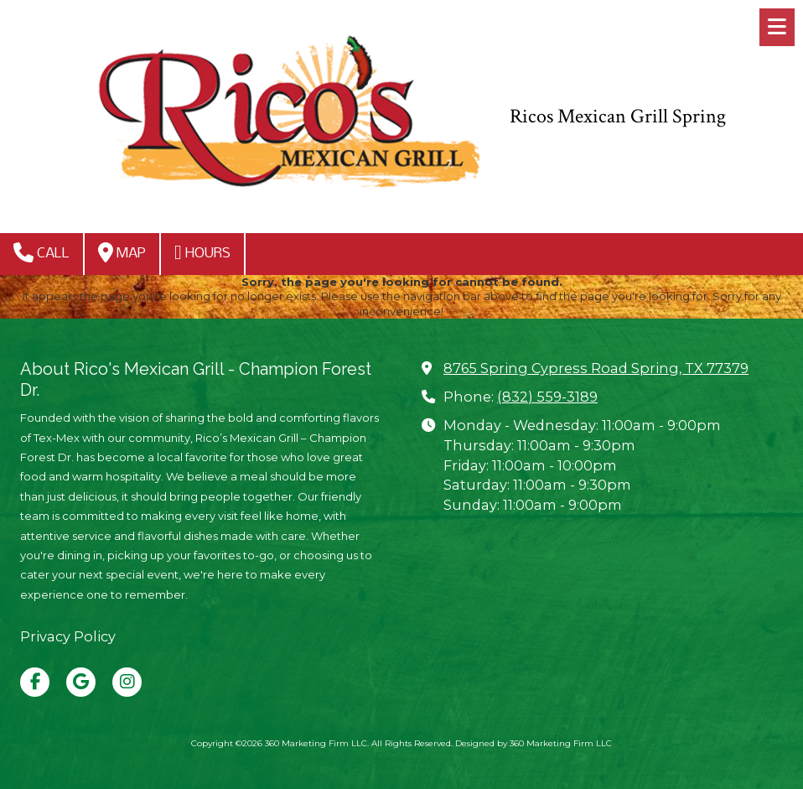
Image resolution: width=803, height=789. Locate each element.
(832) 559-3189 (547, 396)
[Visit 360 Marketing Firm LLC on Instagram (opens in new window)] (127, 682)
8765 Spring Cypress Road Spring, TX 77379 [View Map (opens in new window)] (596, 368)
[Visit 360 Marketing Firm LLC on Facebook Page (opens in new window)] (34, 682)
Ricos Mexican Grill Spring (618, 116)
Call (41, 252)
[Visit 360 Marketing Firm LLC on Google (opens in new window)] (81, 682)
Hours (202, 252)
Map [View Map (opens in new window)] (122, 252)
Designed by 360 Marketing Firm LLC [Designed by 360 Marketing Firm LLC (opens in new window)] (533, 743)
